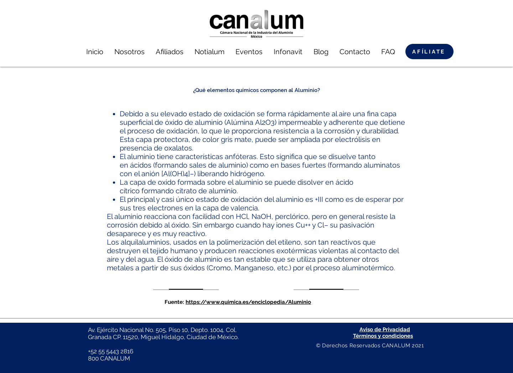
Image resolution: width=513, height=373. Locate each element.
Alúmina (239, 122)
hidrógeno (247, 173)
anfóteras (240, 156)
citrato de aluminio (206, 190)
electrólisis (352, 139)
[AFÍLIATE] (429, 52)
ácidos (140, 165)
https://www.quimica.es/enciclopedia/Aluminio (248, 302)
